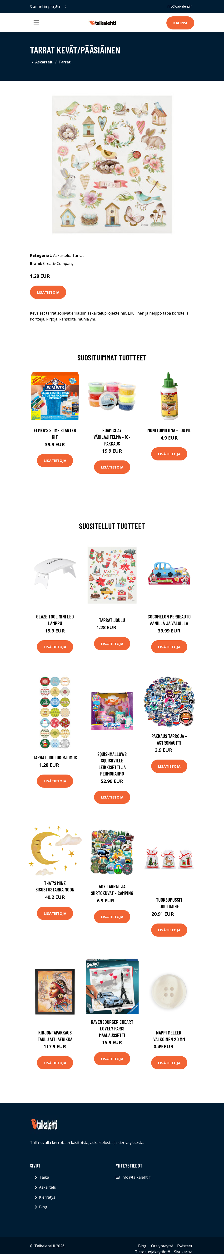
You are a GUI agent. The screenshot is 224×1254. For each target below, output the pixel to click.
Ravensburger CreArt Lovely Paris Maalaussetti (112, 1028)
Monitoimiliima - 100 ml (169, 430)
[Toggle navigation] (36, 22)
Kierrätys (47, 1197)
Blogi (43, 1207)
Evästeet (184, 1246)
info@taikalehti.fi (179, 6)
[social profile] (65, 6)
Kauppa (180, 22)
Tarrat (65, 62)
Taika (44, 1177)
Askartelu (44, 62)
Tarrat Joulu (112, 620)
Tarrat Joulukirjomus (55, 757)
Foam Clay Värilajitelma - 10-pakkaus (112, 436)
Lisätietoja (48, 292)
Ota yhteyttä (162, 1246)
